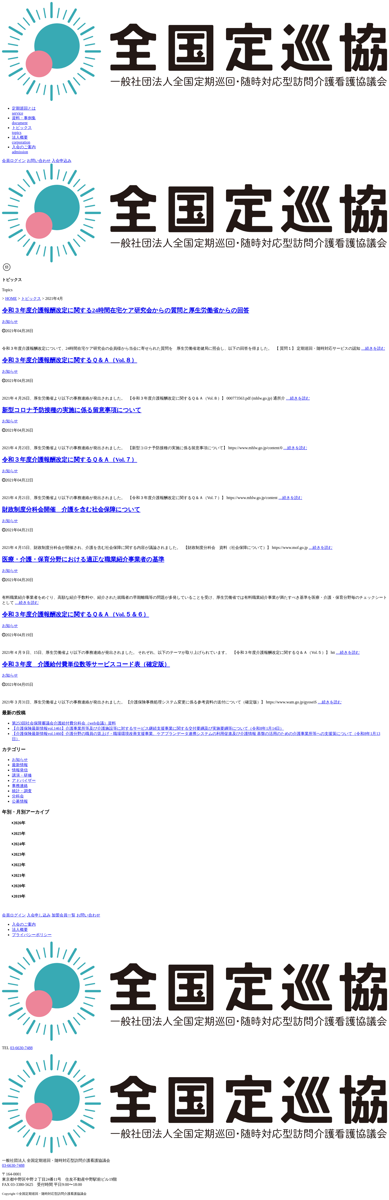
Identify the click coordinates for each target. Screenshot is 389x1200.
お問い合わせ (39, 160)
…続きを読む (373, 348)
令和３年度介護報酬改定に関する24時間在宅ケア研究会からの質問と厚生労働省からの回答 (125, 310)
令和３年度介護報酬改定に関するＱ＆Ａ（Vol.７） (69, 459)
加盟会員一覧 (63, 915)
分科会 (18, 796)
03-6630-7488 (21, 1048)
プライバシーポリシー (32, 935)
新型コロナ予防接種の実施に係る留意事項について (71, 410)
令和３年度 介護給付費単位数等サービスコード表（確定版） (86, 664)
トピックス (31, 298)
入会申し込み (39, 915)
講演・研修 (22, 775)
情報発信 (20, 770)
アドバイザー (24, 780)
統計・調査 (22, 791)
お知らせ (10, 321)
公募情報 (20, 801)
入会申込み (61, 160)
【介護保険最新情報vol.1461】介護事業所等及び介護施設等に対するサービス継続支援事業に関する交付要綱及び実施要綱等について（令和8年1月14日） (148, 728)
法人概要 (20, 929)
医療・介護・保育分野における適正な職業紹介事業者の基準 (83, 559)
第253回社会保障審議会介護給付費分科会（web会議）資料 (64, 723)
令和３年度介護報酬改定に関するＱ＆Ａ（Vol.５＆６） (75, 614)
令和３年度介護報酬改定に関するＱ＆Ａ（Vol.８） (69, 360)
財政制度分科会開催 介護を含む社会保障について (71, 509)
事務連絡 (20, 786)
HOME (11, 298)
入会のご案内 (24, 924)
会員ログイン (14, 160)
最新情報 (20, 765)
